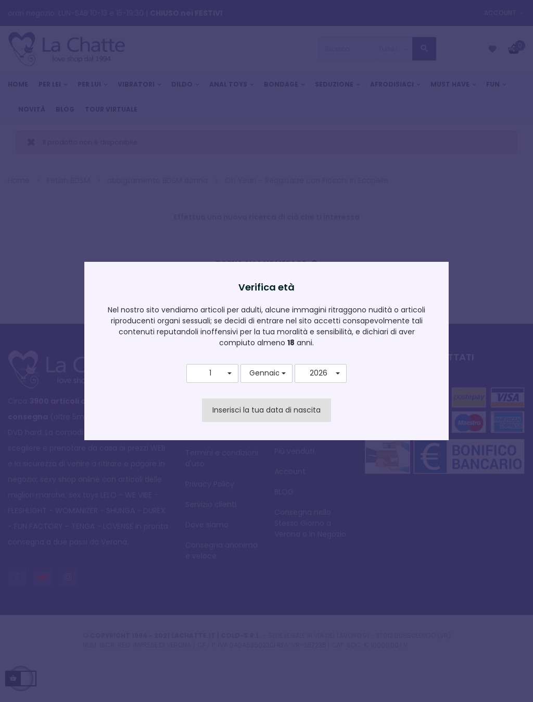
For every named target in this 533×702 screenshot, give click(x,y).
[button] (212, 373)
